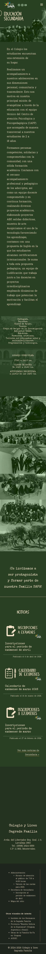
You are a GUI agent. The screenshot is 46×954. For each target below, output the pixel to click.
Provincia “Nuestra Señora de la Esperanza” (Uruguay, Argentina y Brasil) (23, 927)
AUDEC (14, 938)
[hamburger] (42, 4)
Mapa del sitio (17, 901)
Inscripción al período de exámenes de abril (25, 895)
